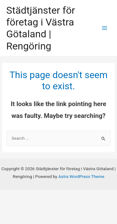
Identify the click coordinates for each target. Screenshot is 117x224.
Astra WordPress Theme (81, 176)
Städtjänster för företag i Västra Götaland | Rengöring (40, 28)
